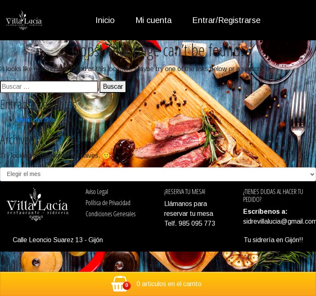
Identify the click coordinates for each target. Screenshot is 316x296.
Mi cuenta (153, 20)
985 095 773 (196, 223)
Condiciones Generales (110, 213)
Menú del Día (35, 119)
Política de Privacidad (108, 202)
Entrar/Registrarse (226, 20)
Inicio (105, 20)
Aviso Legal (97, 191)
